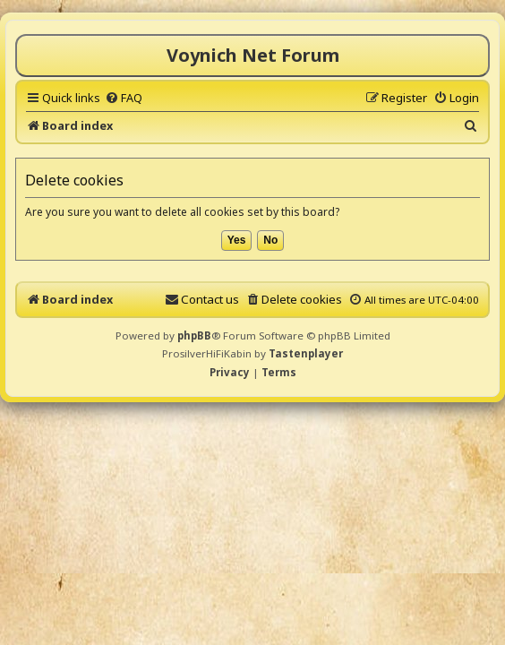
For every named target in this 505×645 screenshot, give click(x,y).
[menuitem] (123, 97)
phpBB (194, 335)
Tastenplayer (306, 353)
